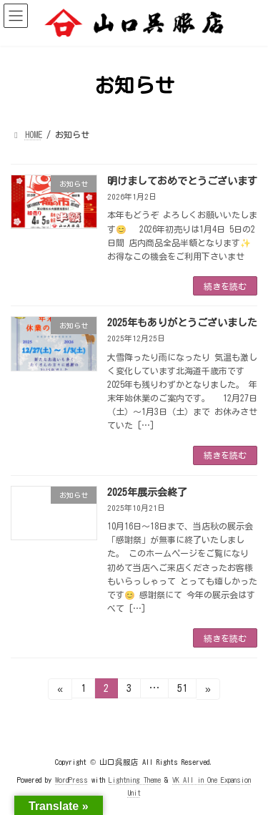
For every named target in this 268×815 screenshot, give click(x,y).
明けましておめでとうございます (182, 181)
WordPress (71, 780)
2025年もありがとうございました (182, 323)
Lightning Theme (135, 780)
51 (182, 690)
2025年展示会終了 (147, 492)
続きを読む (225, 286)
